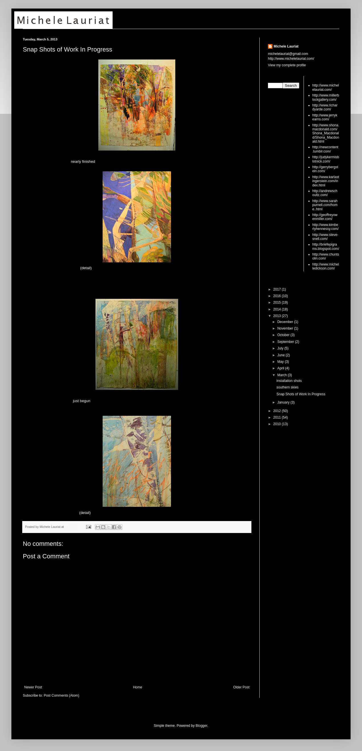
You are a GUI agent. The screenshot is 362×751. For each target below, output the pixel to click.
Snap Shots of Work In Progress (67, 49)
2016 (277, 296)
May (281, 362)
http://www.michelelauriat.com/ (325, 87)
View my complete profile (287, 65)
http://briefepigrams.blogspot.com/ (325, 246)
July (280, 348)
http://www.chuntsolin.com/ (325, 256)
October (283, 335)
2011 (277, 417)
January (283, 402)
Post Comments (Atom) (61, 695)
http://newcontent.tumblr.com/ (325, 149)
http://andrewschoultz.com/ (324, 193)
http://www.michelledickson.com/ (325, 266)
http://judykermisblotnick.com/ (325, 159)
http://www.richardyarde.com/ (325, 107)
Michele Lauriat (286, 46)
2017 (277, 289)
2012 (277, 411)
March (282, 375)
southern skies (287, 387)
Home (137, 687)
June (281, 355)
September (286, 342)
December (285, 322)
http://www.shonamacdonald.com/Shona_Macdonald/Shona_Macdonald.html (325, 133)
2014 (277, 309)
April (281, 368)
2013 (277, 316)
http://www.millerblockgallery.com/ (325, 97)
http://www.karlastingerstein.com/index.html (325, 181)
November (285, 328)
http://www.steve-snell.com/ (325, 237)
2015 (277, 302)
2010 (277, 424)
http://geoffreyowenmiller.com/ (325, 217)
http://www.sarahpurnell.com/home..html (325, 205)
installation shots (289, 381)
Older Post (241, 687)
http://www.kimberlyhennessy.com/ (325, 227)
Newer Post (33, 687)
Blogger (201, 726)
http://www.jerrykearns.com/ (324, 117)
